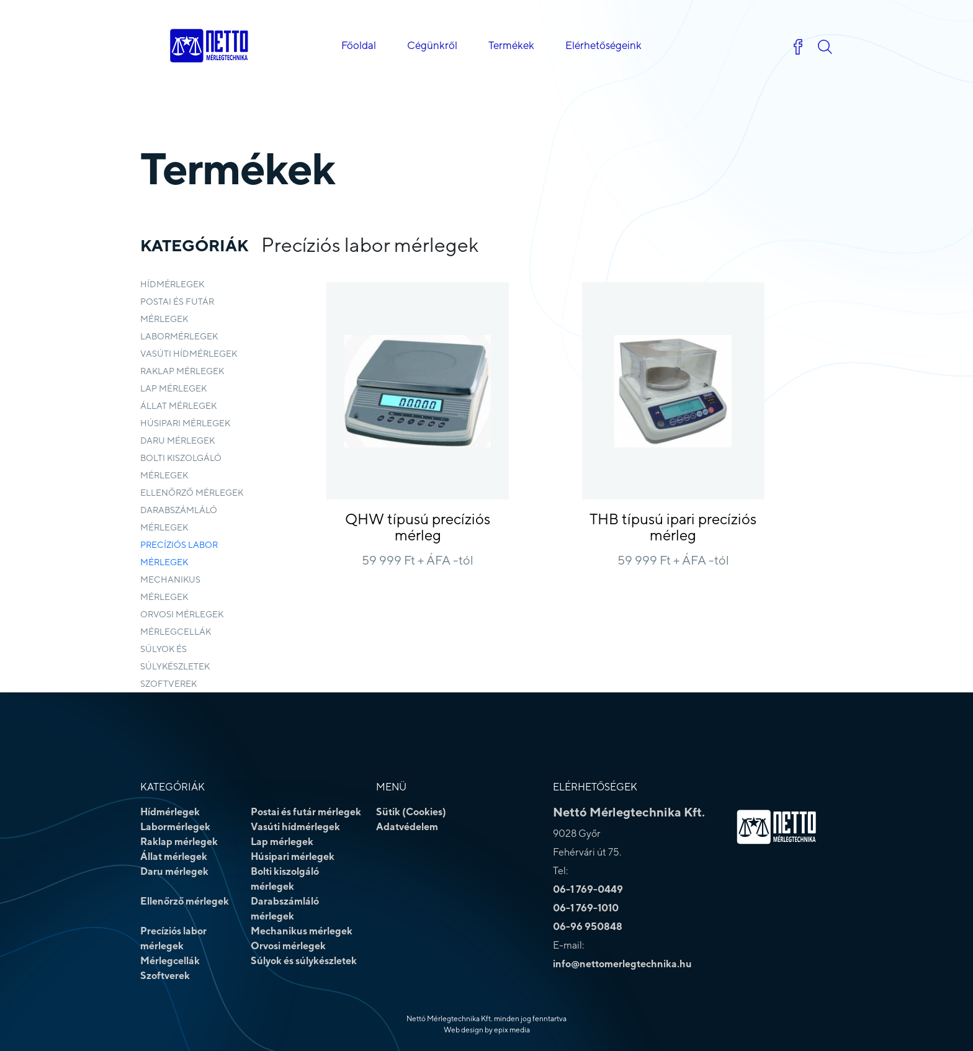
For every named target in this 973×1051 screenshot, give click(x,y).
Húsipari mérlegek (185, 423)
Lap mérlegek (173, 388)
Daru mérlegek (177, 440)
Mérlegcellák (175, 632)
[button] (825, 47)
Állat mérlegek (178, 406)
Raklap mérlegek (182, 371)
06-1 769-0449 (588, 889)
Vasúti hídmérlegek (188, 354)
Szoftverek (168, 684)
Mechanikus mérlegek (170, 588)
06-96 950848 (587, 926)
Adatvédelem (407, 827)
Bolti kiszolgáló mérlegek (181, 466)
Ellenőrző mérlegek (191, 493)
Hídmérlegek (172, 284)
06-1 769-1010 (586, 908)
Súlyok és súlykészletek (175, 657)
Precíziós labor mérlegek (179, 553)
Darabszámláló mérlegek (178, 518)
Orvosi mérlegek (181, 614)
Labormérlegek (179, 336)
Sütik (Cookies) (411, 812)
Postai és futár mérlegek (177, 310)
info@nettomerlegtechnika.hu (622, 964)
